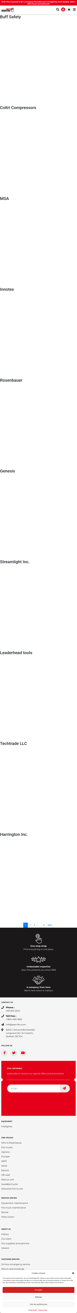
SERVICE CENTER (9, 1198)
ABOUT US (6, 1229)
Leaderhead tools (16, 652)
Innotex (7, 289)
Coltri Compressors (18, 107)
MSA (4, 198)
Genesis (7, 470)
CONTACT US (7, 1002)
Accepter (38, 1290)
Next (50, 925)
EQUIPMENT (6, 1121)
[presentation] (27, 1100)
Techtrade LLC (13, 743)
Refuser (38, 1297)
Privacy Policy (42, 1310)
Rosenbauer (11, 380)
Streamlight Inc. (15, 561)
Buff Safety (10, 16)
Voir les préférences (38, 1304)
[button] (73, 1273)
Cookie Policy (32, 1310)
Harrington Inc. (14, 834)
